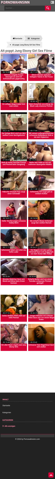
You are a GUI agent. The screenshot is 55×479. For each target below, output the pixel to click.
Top (51, 475)
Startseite (6, 406)
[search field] (24, 8)
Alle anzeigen (10, 426)
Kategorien (6, 413)
